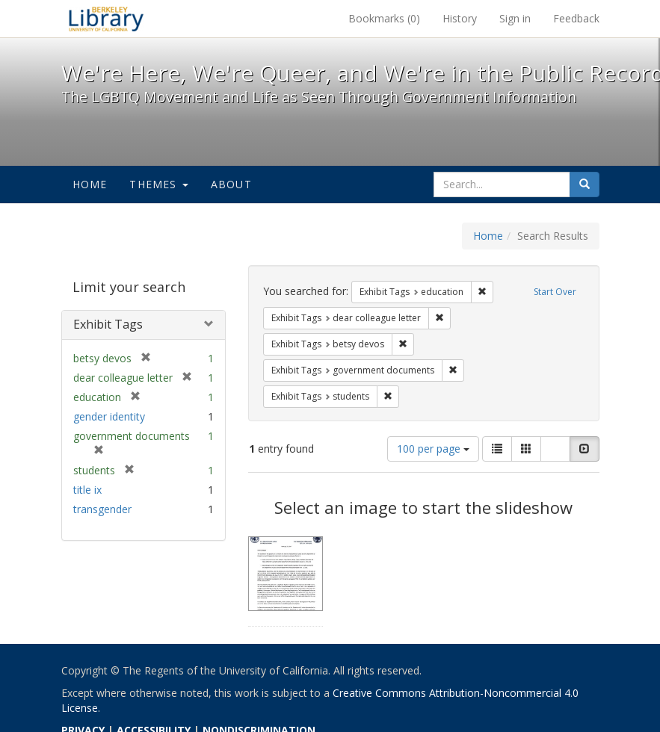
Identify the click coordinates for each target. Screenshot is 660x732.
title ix (87, 490)
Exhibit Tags (108, 324)
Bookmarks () (384, 18)
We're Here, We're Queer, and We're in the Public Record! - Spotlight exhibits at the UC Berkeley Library (106, 18)
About (231, 184)
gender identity (109, 416)
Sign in (515, 18)
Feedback (576, 18)
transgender (102, 509)
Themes (158, 184)
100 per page (433, 448)
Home (90, 184)
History (459, 18)
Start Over (555, 291)
